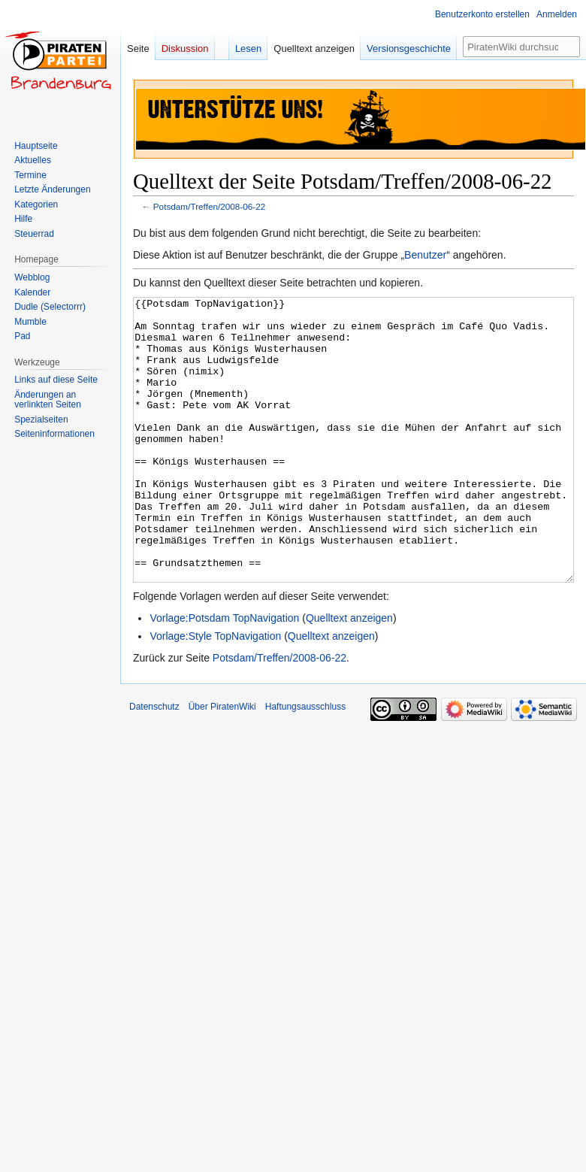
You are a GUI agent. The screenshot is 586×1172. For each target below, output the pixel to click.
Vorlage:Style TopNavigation (215, 692)
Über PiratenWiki (222, 763)
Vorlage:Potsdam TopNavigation (224, 674)
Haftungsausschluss (305, 763)
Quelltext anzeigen (349, 674)
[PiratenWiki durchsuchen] (521, 46)
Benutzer (425, 255)
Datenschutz (154, 763)
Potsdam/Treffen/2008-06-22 (209, 206)
